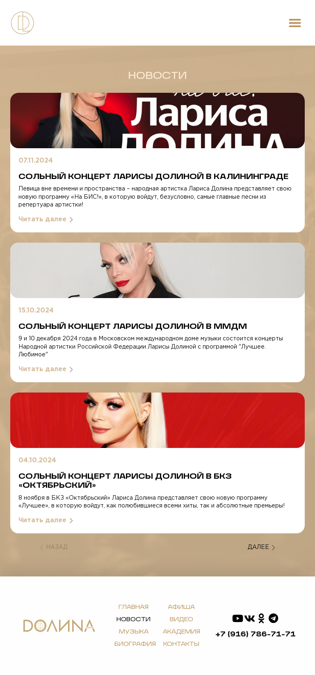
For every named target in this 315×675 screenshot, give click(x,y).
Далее (261, 548)
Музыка (133, 632)
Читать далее (45, 219)
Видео (181, 619)
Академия (181, 632)
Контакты (181, 644)
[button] (295, 23)
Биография (135, 644)
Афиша (181, 607)
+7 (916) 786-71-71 (255, 634)
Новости (133, 619)
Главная (133, 607)
